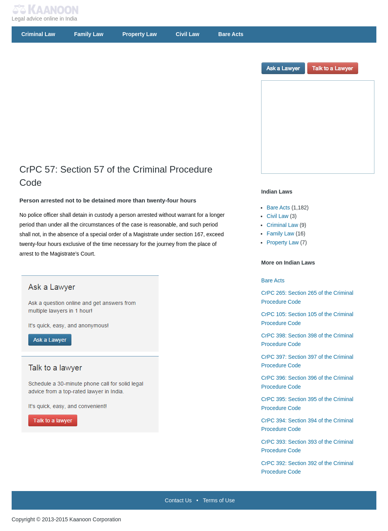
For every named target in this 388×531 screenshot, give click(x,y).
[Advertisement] (134, 108)
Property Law (139, 34)
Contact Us (178, 500)
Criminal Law (38, 34)
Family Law (88, 34)
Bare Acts (231, 34)
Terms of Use (219, 500)
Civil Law (187, 34)
